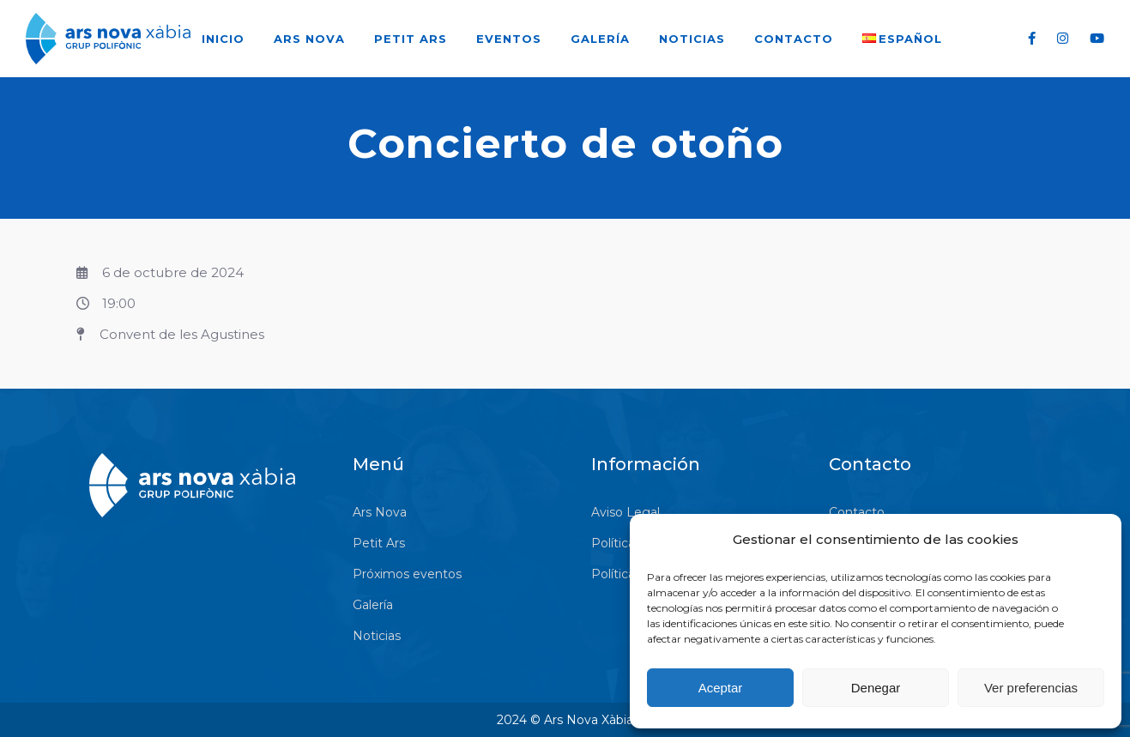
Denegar (876, 687)
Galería (600, 38)
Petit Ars (410, 38)
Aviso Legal (625, 512)
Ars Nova (309, 38)
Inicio (223, 38)
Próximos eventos (407, 574)
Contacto (793, 38)
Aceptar (720, 687)
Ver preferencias (1031, 687)
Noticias (692, 38)
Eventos (508, 38)
